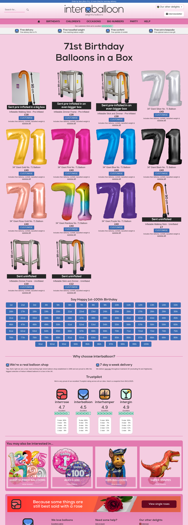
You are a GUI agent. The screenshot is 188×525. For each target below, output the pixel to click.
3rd (34, 305)
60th (176, 324)
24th (105, 311)
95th (87, 344)
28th (152, 311)
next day (108, 369)
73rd (152, 331)
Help (147, 21)
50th (58, 324)
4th (46, 305)
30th (176, 311)
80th (58, 337)
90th (176, 337)
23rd (93, 311)
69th (105, 331)
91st (40, 344)
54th (105, 324)
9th (105, 305)
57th (140, 324)
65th (58, 331)
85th (117, 337)
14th (164, 305)
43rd (152, 318)
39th (105, 318)
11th (129, 305)
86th (129, 337)
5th (58, 305)
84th (105, 337)
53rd (93, 324)
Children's (73, 21)
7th (81, 305)
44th (164, 318)
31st (11, 318)
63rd (35, 331)
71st (129, 331)
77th (23, 337)
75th (176, 331)
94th (76, 344)
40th (117, 318)
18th (35, 311)
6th (69, 305)
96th (99, 344)
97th (111, 344)
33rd (35, 318)
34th (46, 318)
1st (11, 305)
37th (82, 318)
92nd (52, 344)
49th (46, 324)
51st (70, 324)
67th (82, 331)
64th (46, 331)
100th (146, 344)
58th (152, 324)
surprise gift (26, 123)
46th (11, 324)
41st (129, 318)
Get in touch (100, 524)
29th (164, 311)
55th (117, 324)
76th (11, 337)
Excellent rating (57, 524)
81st (70, 337)
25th (117, 311)
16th (11, 311)
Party (134, 21)
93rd (64, 344)
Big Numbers (115, 21)
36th (70, 318)
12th (140, 305)
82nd (81, 337)
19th (46, 311)
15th (176, 305)
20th (58, 311)
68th (93, 331)
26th (129, 311)
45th (176, 318)
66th (70, 331)
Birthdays (53, 21)
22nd (81, 311)
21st (70, 311)
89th (164, 337)
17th (23, 311)
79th (46, 337)
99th (134, 344)
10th (117, 305)
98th (123, 344)
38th (93, 318)
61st (11, 331)
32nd (22, 318)
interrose (144, 524)
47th (23, 324)
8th (93, 305)
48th (35, 324)
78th (35, 337)
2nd (23, 305)
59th (164, 324)
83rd (93, 337)
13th (152, 305)
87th (140, 337)
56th (129, 324)
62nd (22, 331)
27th (140, 311)
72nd (140, 331)
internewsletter (174, 14)
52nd (81, 324)
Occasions (94, 21)
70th (117, 331)
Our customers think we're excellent (94, 26)
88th (152, 337)
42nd (140, 318)
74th (164, 331)
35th (58, 318)
